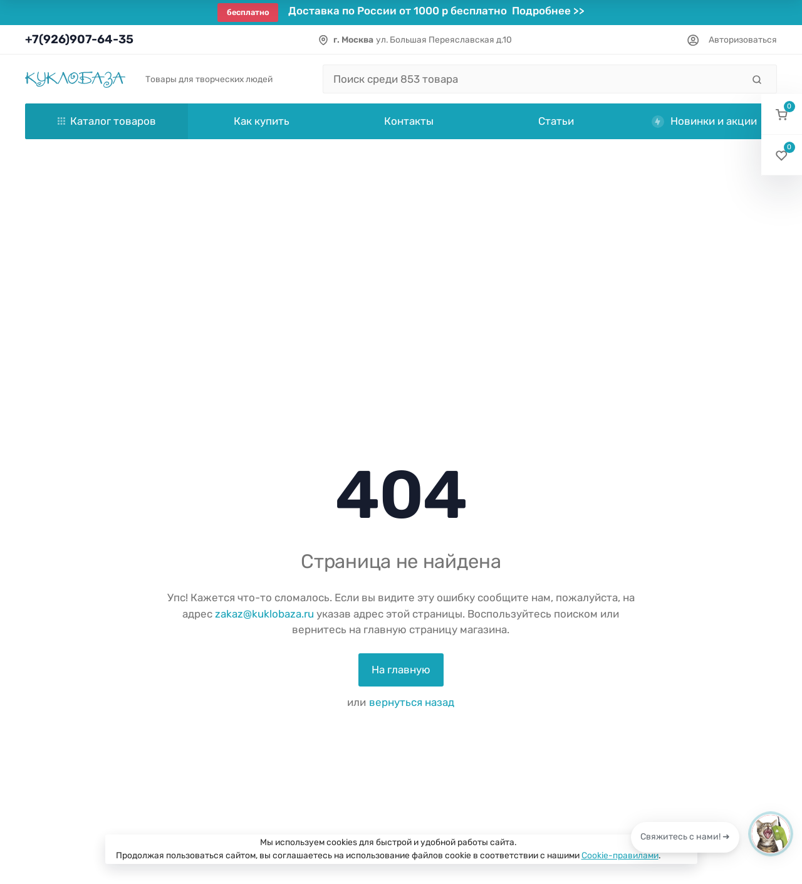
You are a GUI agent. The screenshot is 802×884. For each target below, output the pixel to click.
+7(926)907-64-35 (79, 39)
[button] (781, 114)
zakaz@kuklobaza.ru (264, 614)
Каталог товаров (107, 121)
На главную (401, 669)
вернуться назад (411, 702)
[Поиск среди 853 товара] (533, 79)
